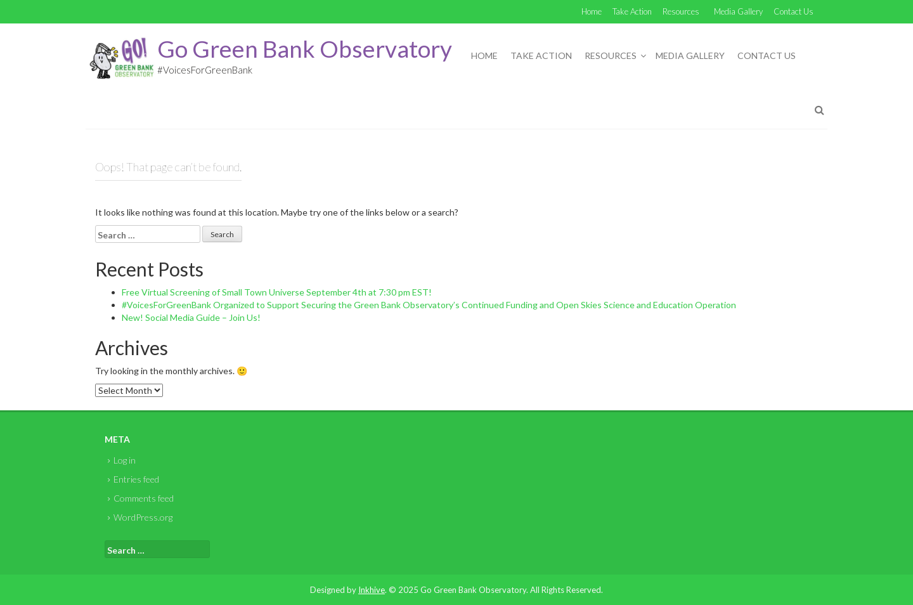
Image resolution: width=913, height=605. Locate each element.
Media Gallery (738, 11)
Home (591, 11)
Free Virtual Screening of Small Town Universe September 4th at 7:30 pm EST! (277, 292)
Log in (124, 460)
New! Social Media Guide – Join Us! (191, 317)
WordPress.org (142, 517)
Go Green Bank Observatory (304, 48)
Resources (681, 11)
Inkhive (371, 590)
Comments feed (143, 498)
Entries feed (136, 479)
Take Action (632, 11)
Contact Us (793, 11)
